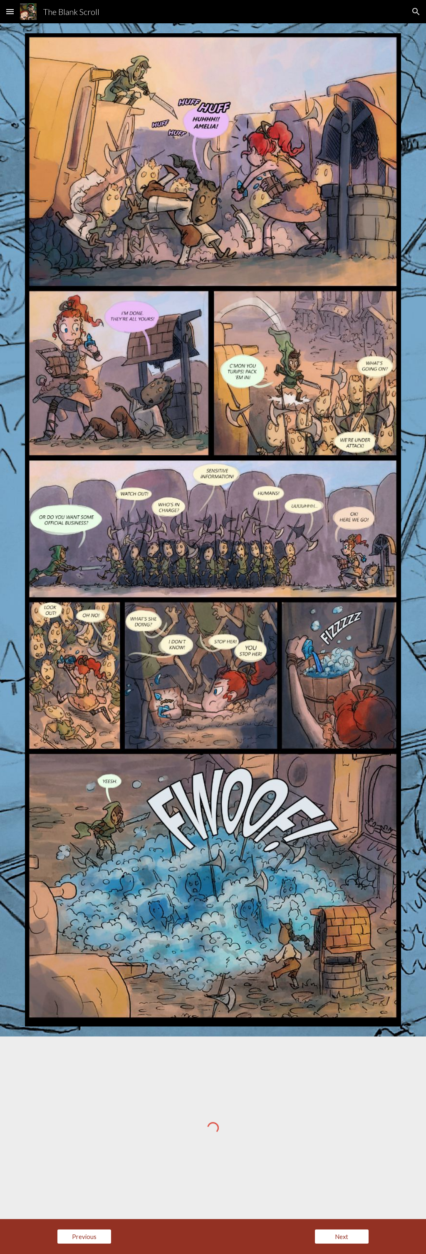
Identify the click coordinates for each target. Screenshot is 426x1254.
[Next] (342, 1236)
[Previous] (84, 1236)
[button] (10, 11)
